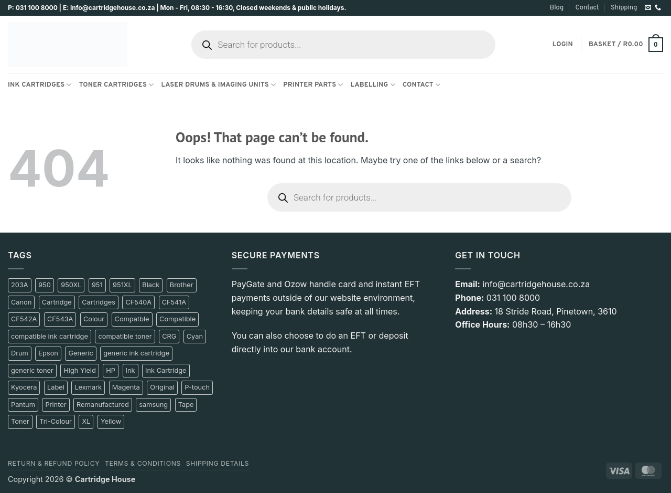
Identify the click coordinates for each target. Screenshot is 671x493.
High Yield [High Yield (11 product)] (79, 370)
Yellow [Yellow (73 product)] (111, 421)
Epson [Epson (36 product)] (48, 353)
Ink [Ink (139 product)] (130, 370)
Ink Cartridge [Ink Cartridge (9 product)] (166, 370)
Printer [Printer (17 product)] (55, 404)
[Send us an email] (648, 8)
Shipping (624, 8)
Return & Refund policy (54, 463)
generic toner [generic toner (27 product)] (32, 370)
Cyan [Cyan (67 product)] (195, 336)
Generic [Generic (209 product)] (80, 353)
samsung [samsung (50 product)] (153, 404)
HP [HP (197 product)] (110, 370)
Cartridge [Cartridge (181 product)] (57, 302)
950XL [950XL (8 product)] (71, 285)
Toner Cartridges (116, 85)
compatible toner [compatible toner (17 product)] (124, 336)
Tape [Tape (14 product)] (186, 404)
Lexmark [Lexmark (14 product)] (88, 387)
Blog (557, 8)
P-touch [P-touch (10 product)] (197, 387)
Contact (587, 8)
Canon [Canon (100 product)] (21, 302)
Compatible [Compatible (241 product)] (177, 319)
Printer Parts (313, 85)
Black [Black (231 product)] (150, 285)
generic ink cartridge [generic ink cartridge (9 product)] (136, 353)
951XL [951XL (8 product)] (122, 285)
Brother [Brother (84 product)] (181, 285)
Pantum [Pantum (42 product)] (23, 404)
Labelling (373, 85)
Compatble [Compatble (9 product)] (132, 319)
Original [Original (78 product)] (162, 387)
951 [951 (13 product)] (97, 285)
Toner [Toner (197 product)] (20, 421)
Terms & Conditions (143, 463)
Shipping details (217, 463)
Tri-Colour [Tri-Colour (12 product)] (55, 421)
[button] (563, 44)
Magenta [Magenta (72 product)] (126, 387)
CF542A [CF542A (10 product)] (24, 319)
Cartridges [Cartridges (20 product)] (98, 302)
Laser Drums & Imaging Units (218, 85)
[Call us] (658, 8)
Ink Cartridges (40, 85)
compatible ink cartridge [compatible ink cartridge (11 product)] (49, 336)
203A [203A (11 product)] (19, 285)
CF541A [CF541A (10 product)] (174, 302)
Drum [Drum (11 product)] (19, 353)
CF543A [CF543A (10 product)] (60, 319)
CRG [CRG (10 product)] (169, 336)
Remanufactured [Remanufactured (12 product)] (103, 404)
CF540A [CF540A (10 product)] (138, 302)
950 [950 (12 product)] (44, 285)
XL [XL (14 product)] (86, 421)
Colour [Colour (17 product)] (93, 319)
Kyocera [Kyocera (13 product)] (24, 387)
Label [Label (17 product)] (55, 387)
